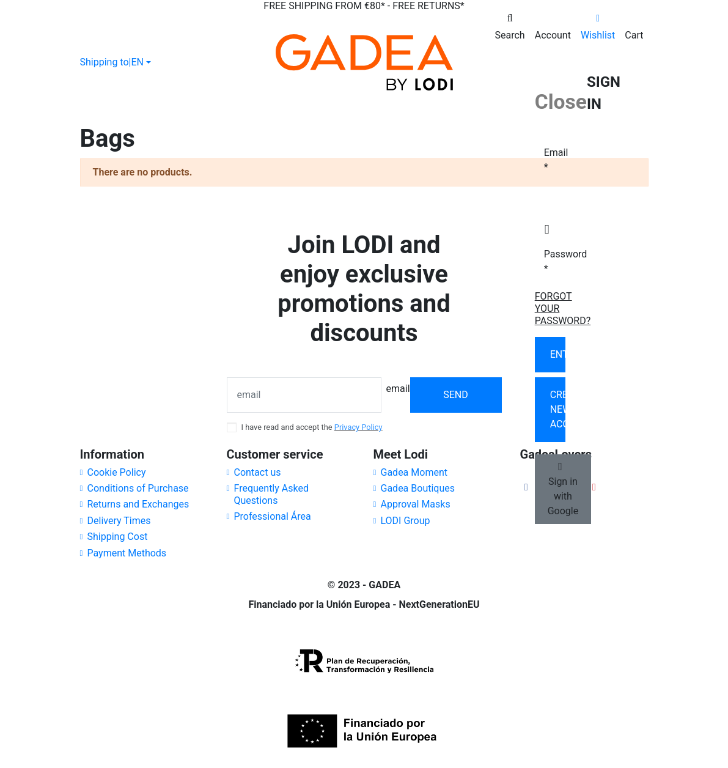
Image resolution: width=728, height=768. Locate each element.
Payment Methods (127, 553)
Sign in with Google (563, 489)
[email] (304, 395)
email (398, 388)
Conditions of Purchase (138, 488)
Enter (557, 354)
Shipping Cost (117, 536)
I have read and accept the (312, 427)
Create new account (557, 409)
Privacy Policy (358, 427)
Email (548, 160)
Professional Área (272, 516)
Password (548, 261)
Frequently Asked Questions (271, 494)
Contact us (257, 472)
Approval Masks (415, 504)
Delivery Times (119, 520)
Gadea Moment (414, 472)
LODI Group (405, 520)
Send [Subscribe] (455, 395)
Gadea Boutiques (418, 488)
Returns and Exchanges (138, 504)
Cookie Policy (116, 472)
